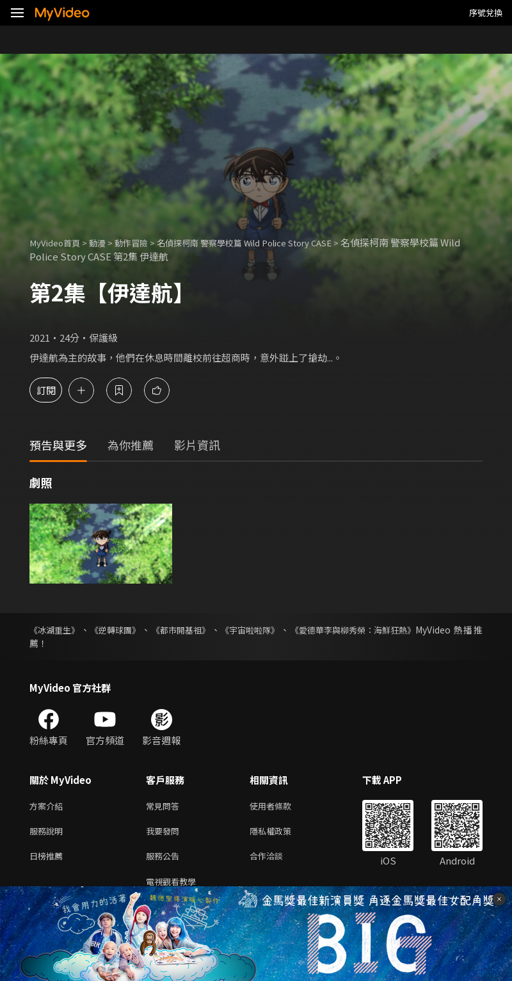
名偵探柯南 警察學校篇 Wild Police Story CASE (274, 242)
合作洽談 (276, 860)
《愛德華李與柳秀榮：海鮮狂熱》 (368, 629)
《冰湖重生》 (56, 629)
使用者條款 (281, 806)
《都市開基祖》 (188, 629)
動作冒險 (144, 242)
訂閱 (55, 390)
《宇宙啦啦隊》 (260, 629)
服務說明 (48, 833)
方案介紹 (48, 806)
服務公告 (165, 860)
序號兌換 (485, 12)
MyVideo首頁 (58, 242)
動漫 (106, 242)
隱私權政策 (281, 833)
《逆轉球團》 (120, 629)
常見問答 (165, 806)
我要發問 (165, 833)
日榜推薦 (48, 860)
